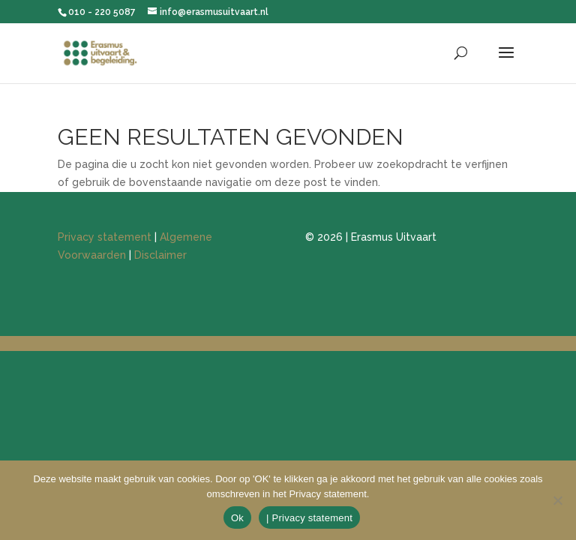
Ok (237, 518)
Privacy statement (105, 237)
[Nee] (557, 500)
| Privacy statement (309, 518)
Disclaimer (160, 255)
